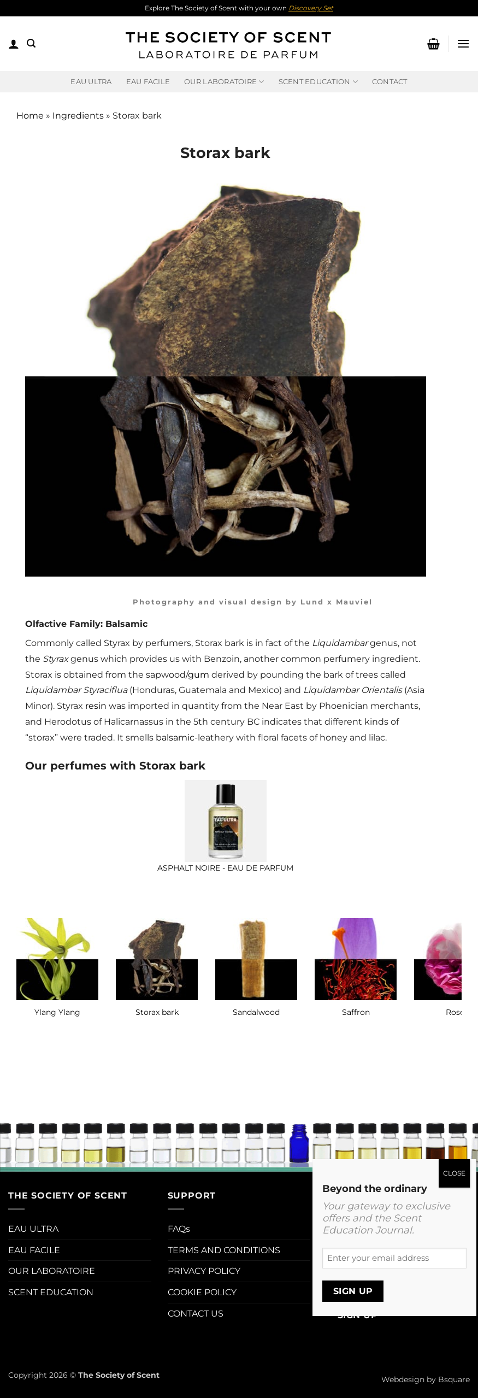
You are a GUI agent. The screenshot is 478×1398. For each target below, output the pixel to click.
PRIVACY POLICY (204, 1271)
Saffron (356, 1012)
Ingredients (78, 115)
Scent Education (318, 82)
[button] (13, 44)
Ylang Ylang (57, 1012)
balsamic (175, 737)
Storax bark (157, 1012)
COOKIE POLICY (202, 1292)
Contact (390, 82)
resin (96, 706)
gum (198, 674)
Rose (455, 1012)
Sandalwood (256, 1012)
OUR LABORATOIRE (51, 1271)
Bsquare (454, 1379)
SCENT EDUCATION (50, 1292)
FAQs (179, 1229)
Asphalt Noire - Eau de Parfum (225, 868)
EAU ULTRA (90, 82)
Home (30, 115)
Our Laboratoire (224, 82)
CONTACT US (195, 1313)
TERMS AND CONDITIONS (224, 1250)
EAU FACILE (148, 82)
